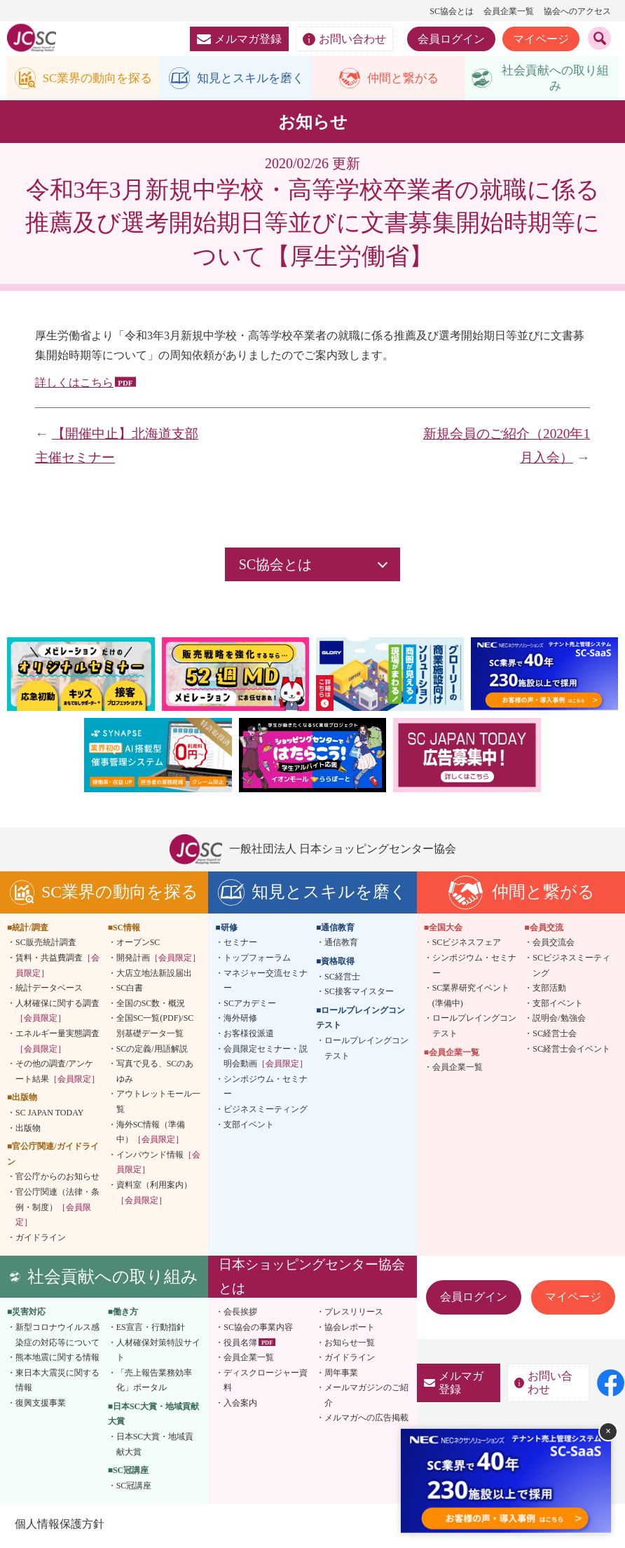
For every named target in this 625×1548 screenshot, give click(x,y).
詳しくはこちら (74, 385)
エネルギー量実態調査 (57, 1044)
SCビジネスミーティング (571, 968)
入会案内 (240, 1406)
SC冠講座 (134, 1488)
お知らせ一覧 (349, 1345)
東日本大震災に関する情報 (57, 1383)
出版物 (28, 1131)
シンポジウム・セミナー (266, 1089)
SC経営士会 (555, 1036)
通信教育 (341, 946)
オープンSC (138, 946)
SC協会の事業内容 (258, 1330)
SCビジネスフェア (467, 946)
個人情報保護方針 (59, 1527)
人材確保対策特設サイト (158, 1353)
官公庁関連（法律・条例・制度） (57, 1210)
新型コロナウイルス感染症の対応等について (57, 1337)
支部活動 (549, 991)
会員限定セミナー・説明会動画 (266, 1059)
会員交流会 (554, 946)
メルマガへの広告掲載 (366, 1421)
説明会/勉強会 (559, 1021)
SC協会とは (452, 11)
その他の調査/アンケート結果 (57, 1074)
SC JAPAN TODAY (49, 1115)
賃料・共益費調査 (57, 968)
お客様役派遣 (249, 1036)
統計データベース (49, 991)
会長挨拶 (240, 1315)
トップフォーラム (257, 960)
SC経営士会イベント (571, 1052)
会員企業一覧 (508, 11)
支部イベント (249, 1127)
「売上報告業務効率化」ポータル (154, 1383)
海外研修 (240, 1021)
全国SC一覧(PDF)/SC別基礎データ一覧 (155, 1029)
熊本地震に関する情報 (57, 1360)
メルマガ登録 (239, 39)
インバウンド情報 (158, 1165)
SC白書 (130, 991)
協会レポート (349, 1330)
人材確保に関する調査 (57, 1013)
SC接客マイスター (359, 994)
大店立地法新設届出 (154, 976)
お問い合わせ (344, 39)
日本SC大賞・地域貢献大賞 (155, 1447)
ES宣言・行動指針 (150, 1330)
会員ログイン (451, 39)
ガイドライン (40, 1240)
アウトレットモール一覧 (158, 1105)
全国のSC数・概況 (151, 1006)
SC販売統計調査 (45, 946)
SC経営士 (342, 979)
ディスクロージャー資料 (266, 1383)
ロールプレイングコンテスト (366, 1051)
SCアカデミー (250, 1006)
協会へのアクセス (577, 11)
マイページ (541, 39)
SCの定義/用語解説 (152, 1052)
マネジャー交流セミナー (266, 983)
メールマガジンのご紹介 (366, 1398)
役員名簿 (240, 1345)
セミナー (240, 946)
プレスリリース (353, 1315)
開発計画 (158, 960)
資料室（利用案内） (154, 1195)
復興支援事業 (40, 1406)
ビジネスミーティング (266, 1112)
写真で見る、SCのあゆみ (155, 1074)
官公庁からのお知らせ (57, 1180)
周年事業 (341, 1375)
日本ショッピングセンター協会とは (312, 1279)
